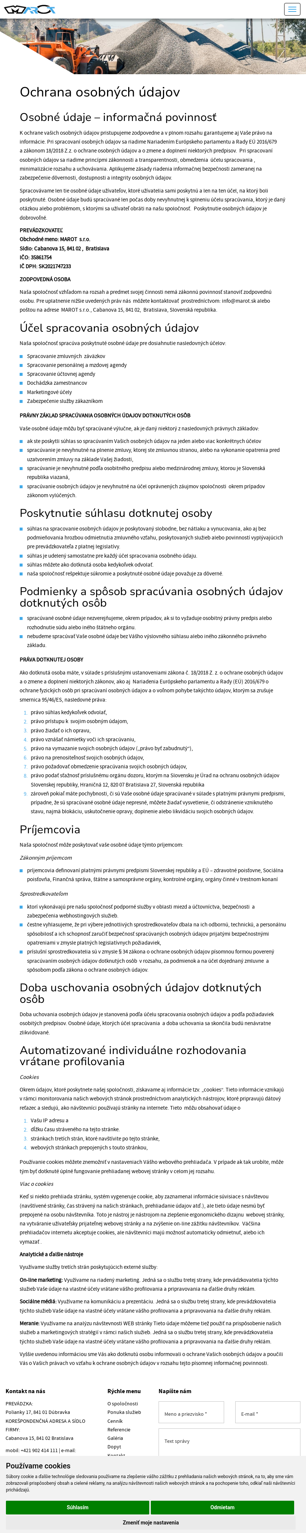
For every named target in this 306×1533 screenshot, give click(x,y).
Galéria (115, 1438)
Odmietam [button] (222, 1507)
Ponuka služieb (124, 1412)
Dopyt (114, 1447)
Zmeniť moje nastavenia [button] (151, 1523)
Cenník (115, 1421)
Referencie (118, 1430)
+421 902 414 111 (39, 1450)
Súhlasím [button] (78, 1507)
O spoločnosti (122, 1404)
